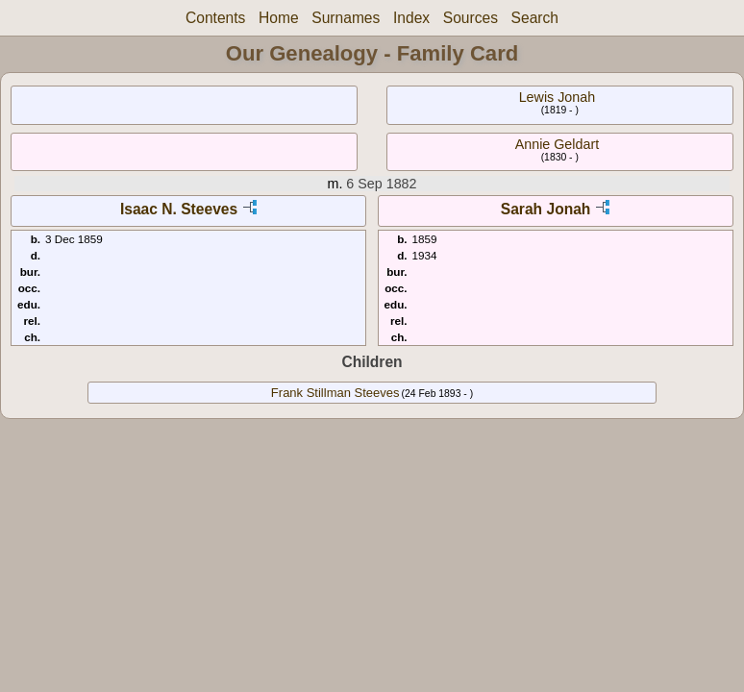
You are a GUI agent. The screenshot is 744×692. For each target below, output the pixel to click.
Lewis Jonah (557, 97)
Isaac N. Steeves (178, 209)
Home (279, 18)
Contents (215, 18)
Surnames (345, 18)
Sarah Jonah (546, 209)
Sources (470, 18)
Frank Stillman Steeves (335, 392)
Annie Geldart (557, 144)
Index (411, 18)
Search (534, 18)
